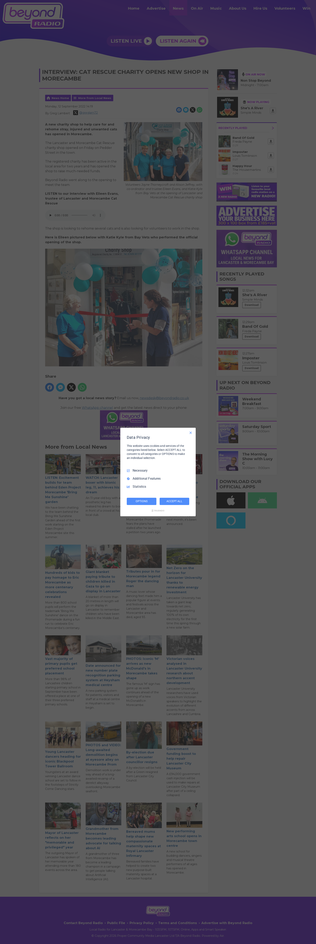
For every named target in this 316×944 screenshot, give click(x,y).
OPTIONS (141, 501)
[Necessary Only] (191, 433)
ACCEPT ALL (174, 501)
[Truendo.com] (158, 510)
